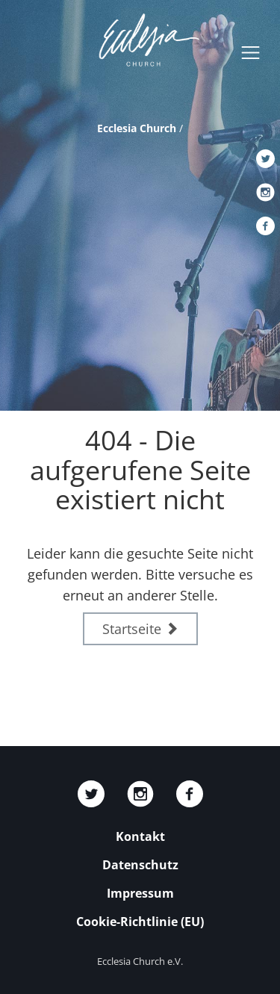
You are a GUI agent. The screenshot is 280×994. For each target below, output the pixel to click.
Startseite (140, 629)
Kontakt (140, 836)
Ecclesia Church (136, 128)
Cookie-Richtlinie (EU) (140, 921)
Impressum (140, 893)
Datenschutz (140, 865)
